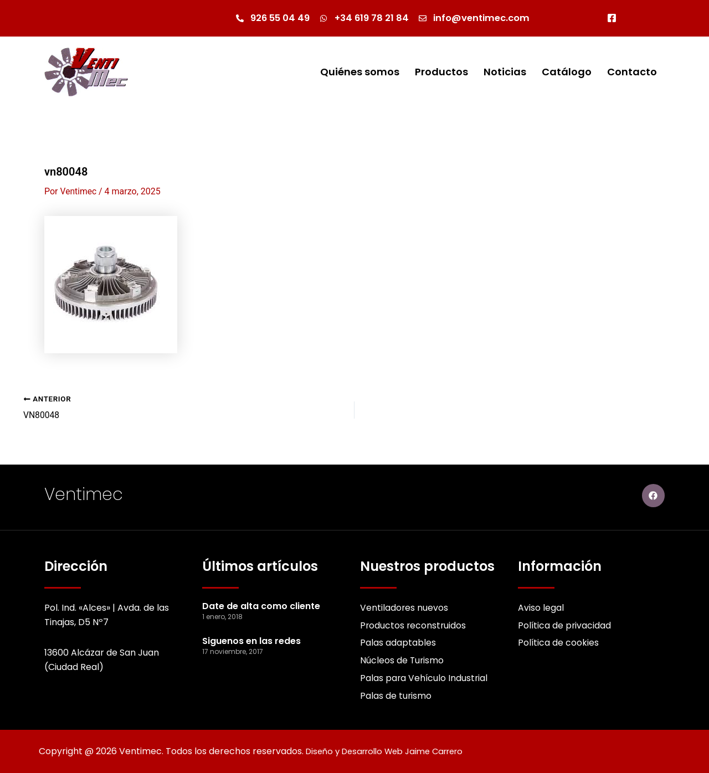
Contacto (632, 72)
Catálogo (567, 72)
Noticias (505, 72)
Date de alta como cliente (261, 604)
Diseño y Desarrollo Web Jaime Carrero (392, 751)
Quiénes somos (359, 72)
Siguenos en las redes (251, 639)
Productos (441, 72)
